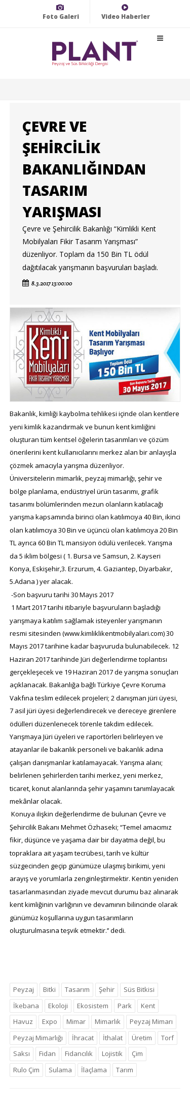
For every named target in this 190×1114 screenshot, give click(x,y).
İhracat (83, 1037)
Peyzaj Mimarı (151, 1021)
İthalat (113, 1037)
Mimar (76, 1021)
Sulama (60, 1069)
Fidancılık (79, 1053)
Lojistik (112, 1053)
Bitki (49, 989)
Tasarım (77, 989)
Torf (167, 1037)
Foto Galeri (61, 12)
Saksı (21, 1053)
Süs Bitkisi (139, 989)
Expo (49, 1021)
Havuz (23, 1021)
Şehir (107, 989)
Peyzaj (23, 989)
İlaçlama (94, 1069)
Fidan (47, 1053)
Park (125, 1005)
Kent (148, 1005)
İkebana (26, 1005)
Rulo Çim (26, 1069)
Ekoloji (58, 1005)
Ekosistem (92, 1005)
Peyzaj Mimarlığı (38, 1037)
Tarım (124, 1069)
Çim (137, 1053)
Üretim (142, 1037)
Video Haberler (125, 12)
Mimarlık (108, 1021)
